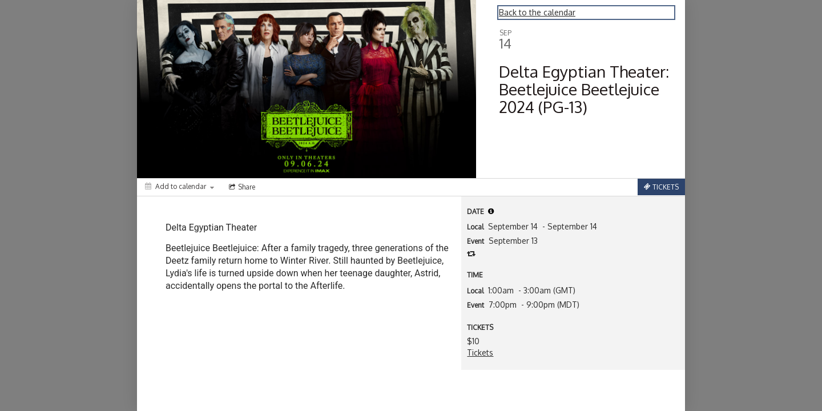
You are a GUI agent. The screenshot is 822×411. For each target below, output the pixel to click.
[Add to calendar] (179, 186)
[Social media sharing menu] (241, 187)
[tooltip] (491, 211)
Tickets (480, 352)
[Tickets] (661, 187)
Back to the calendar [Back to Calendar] (537, 12)
